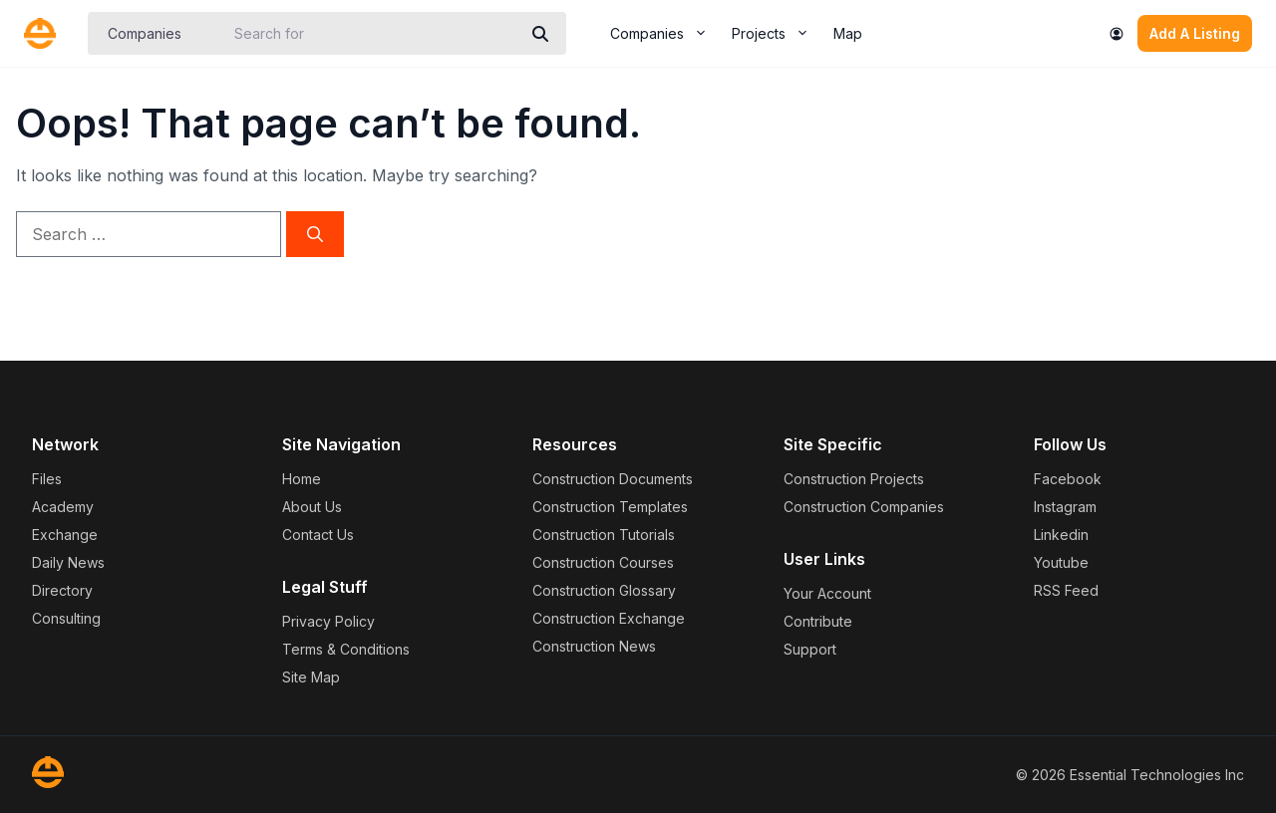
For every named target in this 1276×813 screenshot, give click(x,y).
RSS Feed (1066, 590)
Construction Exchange (608, 618)
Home (301, 478)
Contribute (818, 621)
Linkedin (1061, 534)
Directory (62, 590)
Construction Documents (612, 478)
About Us (312, 506)
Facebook (1068, 478)
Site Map (311, 677)
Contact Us (318, 534)
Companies (665, 34)
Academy (63, 506)
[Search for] (372, 33)
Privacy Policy (328, 621)
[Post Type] (159, 33)
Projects (776, 34)
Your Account (827, 593)
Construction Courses (603, 562)
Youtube (1061, 562)
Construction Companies (864, 506)
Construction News (594, 646)
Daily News (68, 562)
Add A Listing (1194, 33)
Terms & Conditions (346, 649)
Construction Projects (854, 478)
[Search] (540, 34)
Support (810, 649)
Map (847, 33)
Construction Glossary (604, 590)
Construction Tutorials (603, 534)
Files (47, 478)
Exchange (65, 534)
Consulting (66, 618)
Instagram (1065, 506)
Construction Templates (610, 506)
